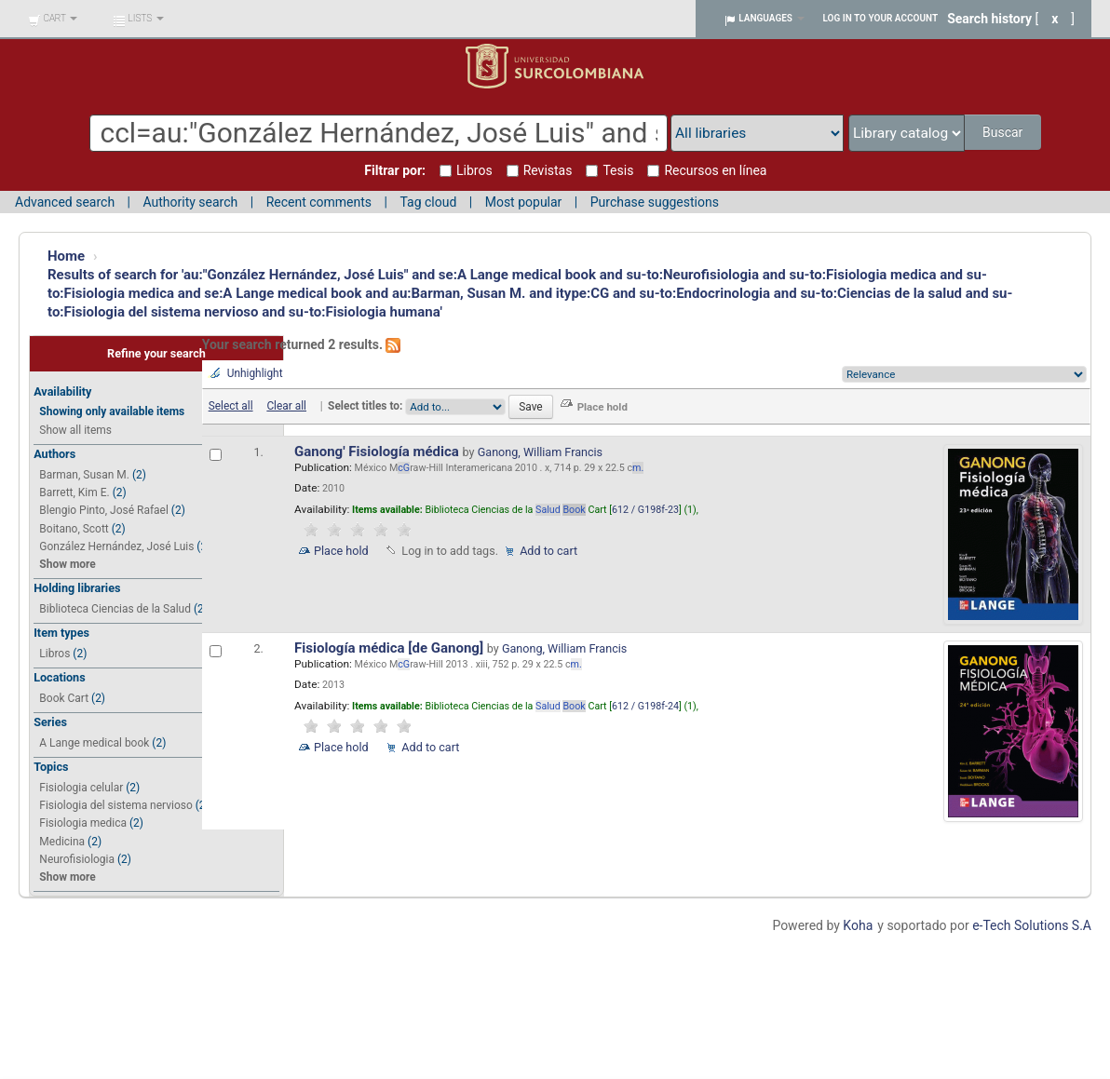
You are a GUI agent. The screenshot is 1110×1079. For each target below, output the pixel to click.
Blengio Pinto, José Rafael (104, 510)
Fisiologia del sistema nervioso (115, 805)
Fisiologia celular (81, 787)
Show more (67, 564)
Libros (54, 653)
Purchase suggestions (654, 202)
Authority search (189, 202)
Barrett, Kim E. (74, 492)
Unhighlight (255, 373)
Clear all (286, 405)
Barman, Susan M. (84, 474)
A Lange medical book (94, 742)
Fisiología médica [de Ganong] (390, 648)
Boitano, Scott (73, 528)
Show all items (75, 430)
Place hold (341, 551)
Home (66, 256)
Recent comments (319, 202)
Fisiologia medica (83, 822)
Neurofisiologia (77, 859)
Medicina (62, 841)
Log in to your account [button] (881, 18)
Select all (231, 405)
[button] (53, 18)
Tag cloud (427, 202)
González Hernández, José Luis (116, 546)
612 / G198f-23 (645, 510)
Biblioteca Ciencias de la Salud (115, 608)
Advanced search (65, 202)
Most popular (523, 202)
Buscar (1004, 132)
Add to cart (548, 551)
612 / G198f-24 (645, 706)
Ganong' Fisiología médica (378, 451)
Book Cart (63, 698)
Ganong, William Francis (540, 452)
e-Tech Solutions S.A (1031, 925)
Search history (989, 18)
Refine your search (156, 353)
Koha (858, 925)
